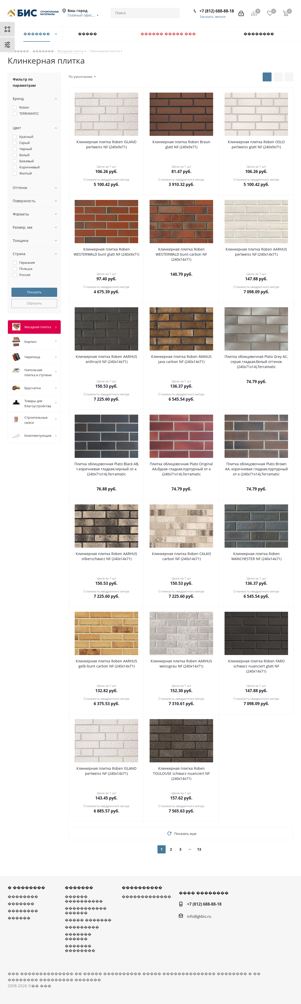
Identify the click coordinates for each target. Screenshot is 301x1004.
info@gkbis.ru (199, 916)
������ (19, 917)
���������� (142, 887)
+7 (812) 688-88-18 (216, 11)
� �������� (26, 887)
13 (199, 849)
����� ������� (88, 919)
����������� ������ (86, 910)
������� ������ (78, 936)
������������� (146, 896)
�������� (23, 896)
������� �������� (80, 948)
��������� (82, 926)
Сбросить (34, 303)
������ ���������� (84, 899)
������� (21, 903)
